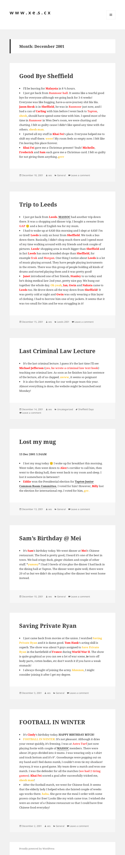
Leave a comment (80, 175)
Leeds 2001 (63, 321)
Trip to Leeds (38, 204)
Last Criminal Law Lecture (57, 351)
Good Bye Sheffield (46, 76)
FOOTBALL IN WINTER (52, 722)
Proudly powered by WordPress (36, 848)
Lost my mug (37, 441)
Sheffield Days (86, 409)
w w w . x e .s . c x (30, 12)
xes (50, 175)
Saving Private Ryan (47, 625)
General (61, 175)
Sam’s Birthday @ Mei (50, 538)
